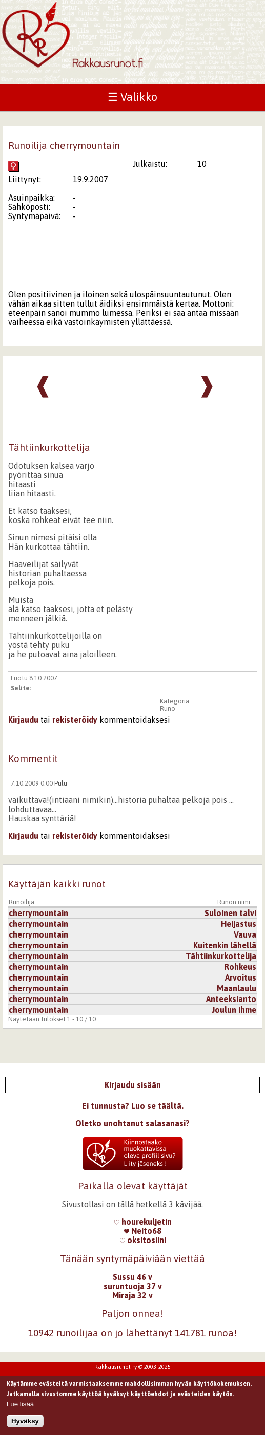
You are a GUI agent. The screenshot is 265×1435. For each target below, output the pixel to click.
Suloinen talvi (230, 913)
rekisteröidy (74, 719)
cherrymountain (38, 913)
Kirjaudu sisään (133, 1085)
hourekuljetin (143, 1221)
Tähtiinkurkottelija (221, 956)
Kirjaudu (23, 719)
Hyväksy (25, 1423)
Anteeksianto (231, 999)
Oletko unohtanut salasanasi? (132, 1123)
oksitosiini (143, 1240)
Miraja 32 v (132, 1295)
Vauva (245, 934)
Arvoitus (240, 977)
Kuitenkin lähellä (224, 945)
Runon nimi (233, 902)
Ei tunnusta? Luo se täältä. (133, 1106)
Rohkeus (240, 966)
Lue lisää (20, 1406)
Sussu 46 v (132, 1276)
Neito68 (142, 1230)
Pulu (60, 783)
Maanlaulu (236, 988)
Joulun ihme (234, 1009)
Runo (167, 708)
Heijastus (238, 923)
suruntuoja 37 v (133, 1286)
